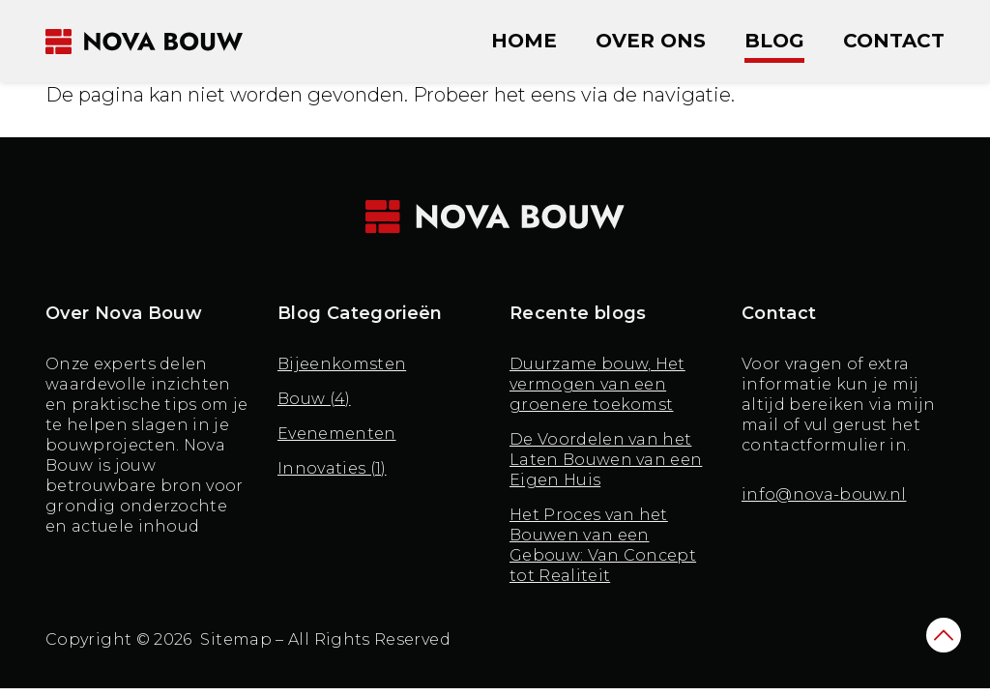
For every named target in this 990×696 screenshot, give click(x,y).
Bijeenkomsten (341, 364)
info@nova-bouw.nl (824, 494)
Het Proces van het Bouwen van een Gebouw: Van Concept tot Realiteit (603, 545)
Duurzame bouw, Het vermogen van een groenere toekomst (597, 384)
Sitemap (236, 639)
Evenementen (336, 433)
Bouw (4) (314, 399)
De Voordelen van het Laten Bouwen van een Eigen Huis (606, 459)
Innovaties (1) (331, 468)
